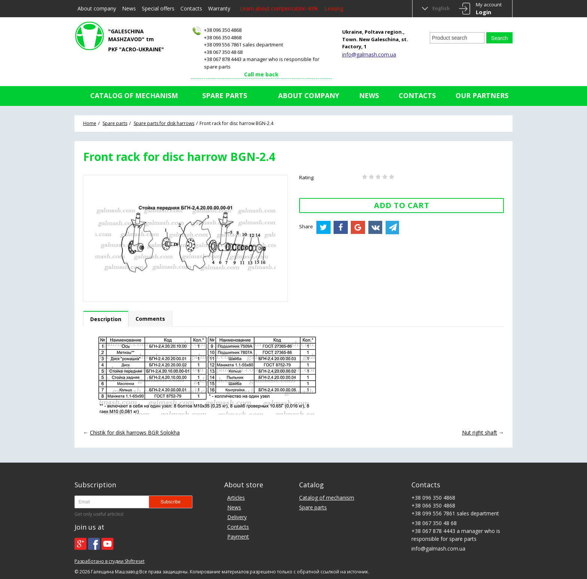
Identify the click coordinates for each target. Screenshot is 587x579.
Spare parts (224, 95)
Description (105, 319)
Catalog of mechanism (134, 95)
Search (499, 38)
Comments (150, 318)
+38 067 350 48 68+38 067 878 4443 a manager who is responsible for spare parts (259, 59)
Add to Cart (401, 205)
